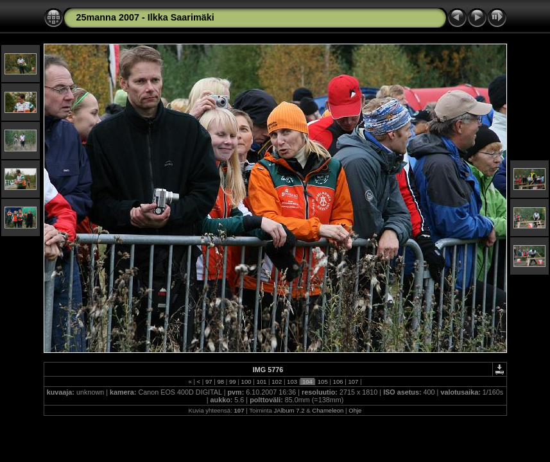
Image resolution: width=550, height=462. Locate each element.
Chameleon (327, 410)
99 (232, 381)
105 (322, 381)
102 (277, 381)
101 (261, 381)
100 (246, 381)
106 (338, 381)
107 (353, 381)
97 (208, 381)
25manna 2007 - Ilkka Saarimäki (145, 17)
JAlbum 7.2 (289, 410)
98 (221, 381)
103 (291, 381)
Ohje (354, 410)
